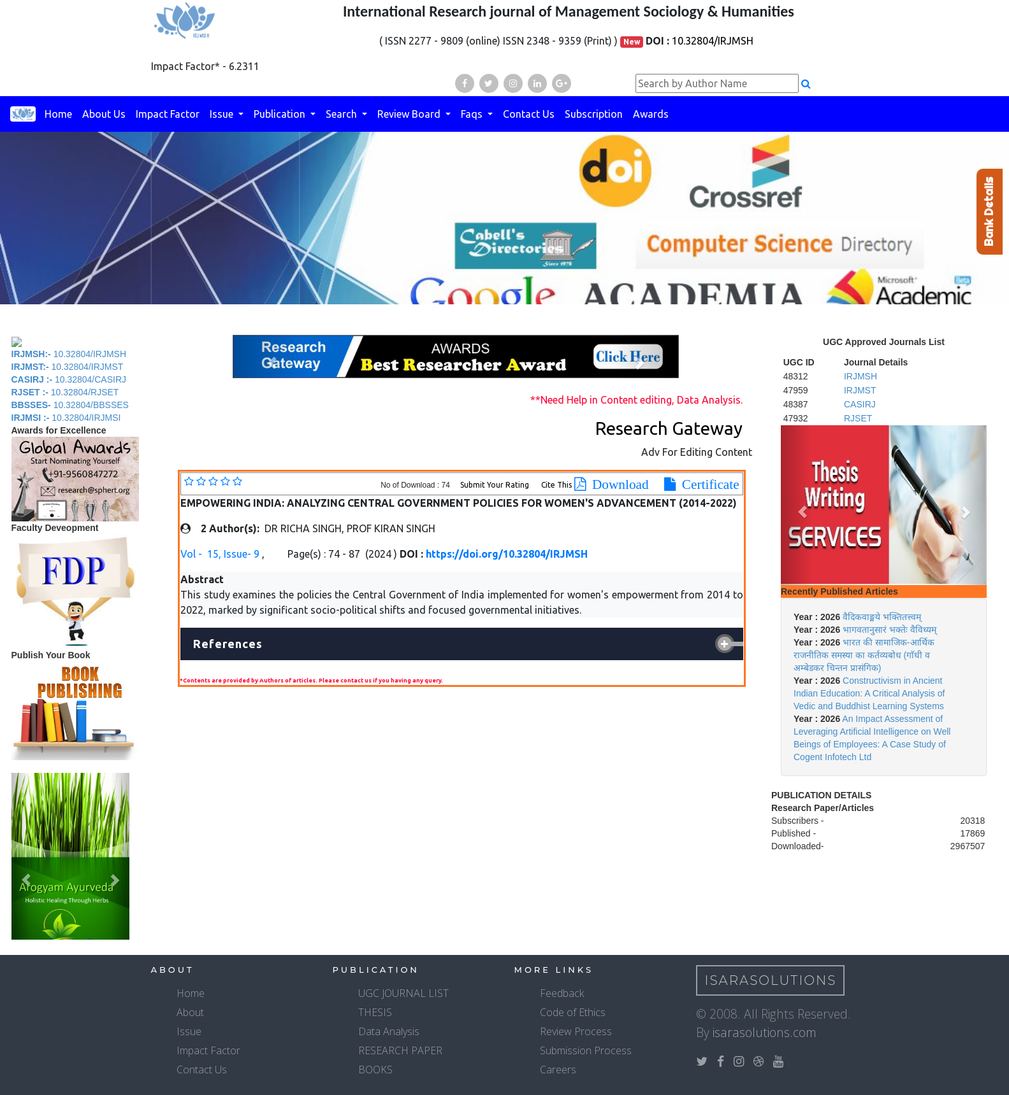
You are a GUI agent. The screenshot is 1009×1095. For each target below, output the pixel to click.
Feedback (562, 993)
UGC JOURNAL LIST (403, 993)
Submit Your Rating (495, 485)
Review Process (576, 1031)
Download (617, 484)
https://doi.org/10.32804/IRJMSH (507, 554)
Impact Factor (168, 114)
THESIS (375, 1012)
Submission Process (586, 1050)
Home (58, 114)
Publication (281, 114)
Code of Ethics (573, 1012)
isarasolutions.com (765, 1032)
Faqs (473, 114)
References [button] (228, 643)
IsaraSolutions (771, 980)
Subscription (594, 114)
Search (342, 114)
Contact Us (529, 114)
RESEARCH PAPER (400, 1050)
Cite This (556, 485)
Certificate (707, 484)
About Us (104, 114)
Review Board (410, 114)
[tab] (461, 644)
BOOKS (375, 1070)
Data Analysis (388, 1031)
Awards (651, 114)
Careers (558, 1070)
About (190, 1012)
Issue (223, 114)
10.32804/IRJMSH (712, 40)
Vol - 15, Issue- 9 (221, 554)
